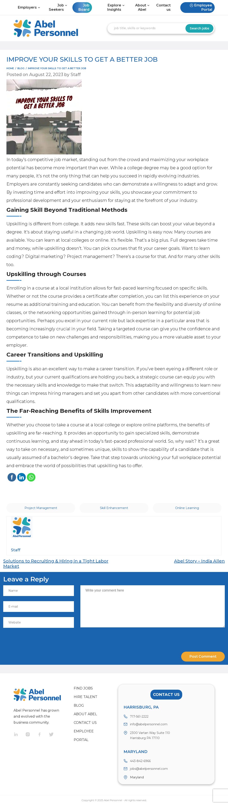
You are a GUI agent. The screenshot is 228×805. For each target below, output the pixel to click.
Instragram (31, 735)
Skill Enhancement (114, 508)
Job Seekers (56, 7)
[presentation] (32, 637)
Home (10, 68)
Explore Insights (114, 7)
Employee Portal (203, 7)
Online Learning (187, 508)
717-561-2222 (139, 716)
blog (20, 68)
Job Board (83, 7)
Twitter (55, 735)
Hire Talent (85, 697)
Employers (27, 7)
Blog (79, 705)
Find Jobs (83, 688)
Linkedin (19, 735)
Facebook (43, 735)
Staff (75, 74)
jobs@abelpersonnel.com (149, 769)
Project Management (40, 508)
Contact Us (166, 694)
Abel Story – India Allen (199, 561)
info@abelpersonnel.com (148, 724)
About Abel (140, 7)
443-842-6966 (140, 761)
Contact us (163, 7)
